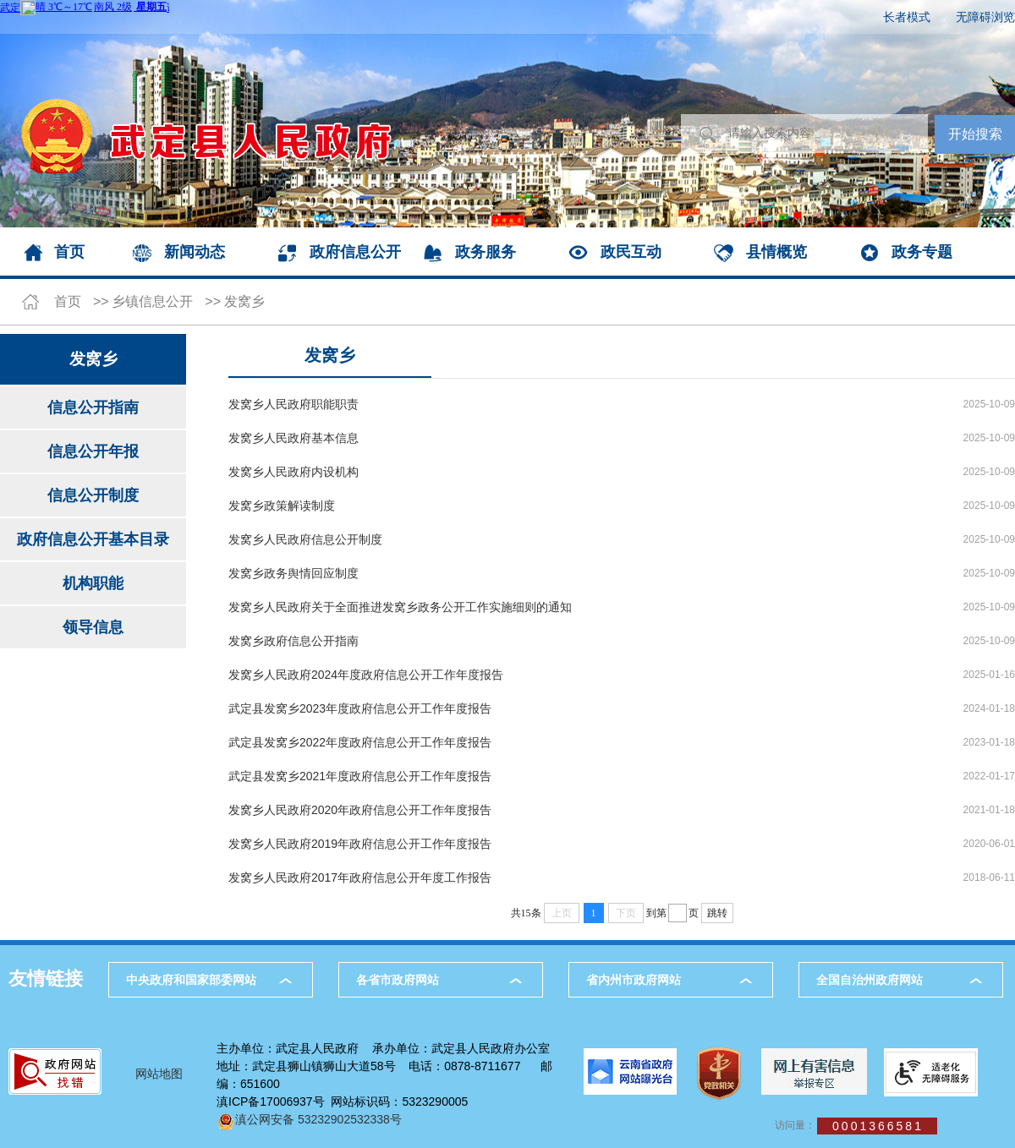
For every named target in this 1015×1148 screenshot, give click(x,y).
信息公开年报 (93, 451)
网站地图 (159, 1073)
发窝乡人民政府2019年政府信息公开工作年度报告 (359, 843)
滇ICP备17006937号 (271, 1101)
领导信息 (93, 627)
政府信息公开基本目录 (93, 539)
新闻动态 (194, 251)
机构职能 (93, 583)
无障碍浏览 (985, 17)
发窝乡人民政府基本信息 (293, 438)
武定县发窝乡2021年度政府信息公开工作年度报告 (359, 776)
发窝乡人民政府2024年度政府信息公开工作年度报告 (365, 674)
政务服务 (485, 251)
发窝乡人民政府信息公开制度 (305, 539)
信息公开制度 (93, 495)
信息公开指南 (93, 407)
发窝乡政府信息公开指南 (293, 641)
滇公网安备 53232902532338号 (309, 1119)
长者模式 (906, 17)
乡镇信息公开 (152, 301)
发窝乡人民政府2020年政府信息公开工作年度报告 (359, 810)
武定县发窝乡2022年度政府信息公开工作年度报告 (359, 742)
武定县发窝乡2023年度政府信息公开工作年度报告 (359, 708)
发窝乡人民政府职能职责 (293, 404)
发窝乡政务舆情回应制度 (293, 573)
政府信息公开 (355, 251)
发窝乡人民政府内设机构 (293, 471)
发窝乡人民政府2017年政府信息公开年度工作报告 (359, 877)
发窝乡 (244, 301)
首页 (69, 251)
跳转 (717, 913)
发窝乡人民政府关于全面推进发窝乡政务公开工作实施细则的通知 (400, 607)
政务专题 (922, 251)
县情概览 (776, 251)
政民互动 (631, 251)
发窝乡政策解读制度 (281, 505)
